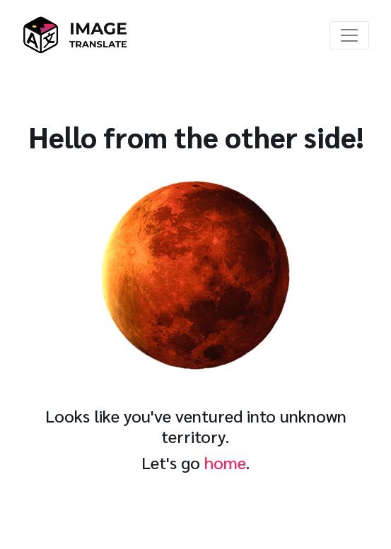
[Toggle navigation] (349, 35)
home (224, 462)
